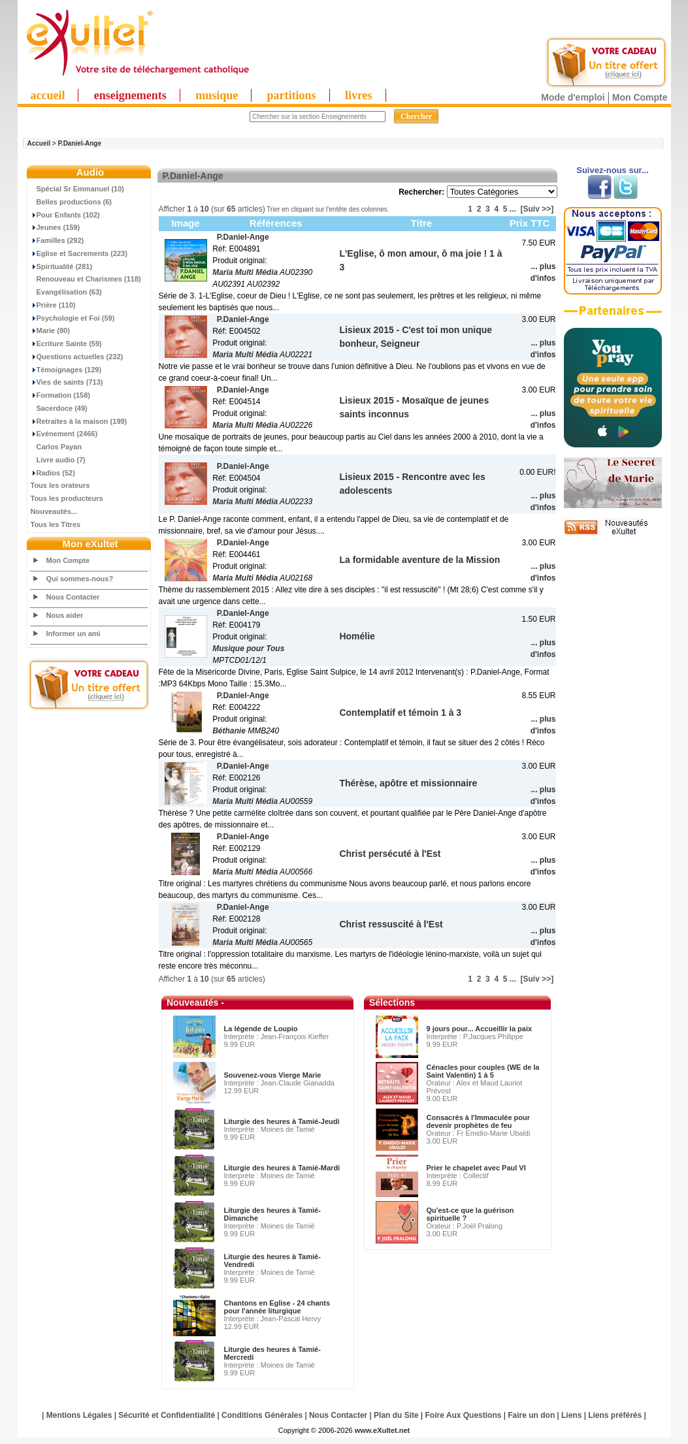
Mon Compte (640, 97)
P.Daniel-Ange (79, 143)
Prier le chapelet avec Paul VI (476, 1168)
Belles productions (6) (71, 202)
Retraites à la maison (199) (79, 421)
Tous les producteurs (67, 498)
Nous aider (65, 615)
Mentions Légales (79, 1415)
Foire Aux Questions (463, 1415)
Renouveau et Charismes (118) (86, 279)
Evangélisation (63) (66, 292)
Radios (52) (53, 473)
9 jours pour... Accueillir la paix (479, 1029)
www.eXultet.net (382, 1430)
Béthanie (229, 730)
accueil (48, 95)
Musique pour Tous (248, 648)
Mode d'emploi (572, 97)
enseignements (130, 95)
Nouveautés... (54, 511)
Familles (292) (57, 240)
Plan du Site (396, 1415)
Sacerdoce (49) (59, 408)
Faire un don (531, 1415)
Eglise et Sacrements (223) (79, 253)
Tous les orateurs (60, 485)
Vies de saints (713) (67, 382)
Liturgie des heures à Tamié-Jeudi (282, 1121)
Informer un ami (73, 633)
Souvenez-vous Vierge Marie (272, 1075)
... (513, 209)
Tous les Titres (56, 524)
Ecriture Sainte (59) (66, 343)
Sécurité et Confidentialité (166, 1415)
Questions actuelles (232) (77, 357)
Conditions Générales (262, 1415)
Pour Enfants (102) (65, 215)
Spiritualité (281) (62, 266)
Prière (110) (53, 305)
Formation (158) (61, 395)
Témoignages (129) (66, 370)
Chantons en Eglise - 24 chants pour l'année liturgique (277, 1307)
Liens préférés (615, 1415)
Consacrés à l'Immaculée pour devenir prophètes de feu (479, 1121)
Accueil (39, 143)
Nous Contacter (73, 597)
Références (276, 223)
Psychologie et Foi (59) (73, 318)
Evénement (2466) (64, 434)
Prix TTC (530, 223)
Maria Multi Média (245, 272)
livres (358, 95)
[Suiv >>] (536, 209)
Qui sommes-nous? (80, 579)
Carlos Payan (56, 447)
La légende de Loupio (261, 1029)
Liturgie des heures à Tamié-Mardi (282, 1168)
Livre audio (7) (58, 460)
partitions (291, 95)
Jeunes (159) (55, 227)
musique (216, 95)
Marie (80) (50, 330)
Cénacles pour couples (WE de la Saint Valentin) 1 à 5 (483, 1071)
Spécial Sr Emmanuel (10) (78, 189)
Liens (571, 1415)
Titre (421, 223)
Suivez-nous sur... (612, 170)
